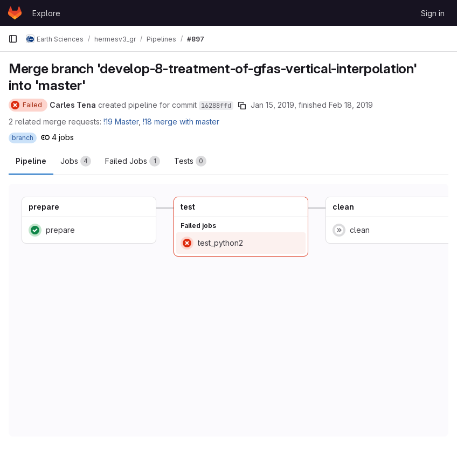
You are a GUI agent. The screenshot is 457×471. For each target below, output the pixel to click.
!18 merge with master (181, 121)
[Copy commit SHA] (242, 105)
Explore (46, 13)
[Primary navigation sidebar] (13, 38)
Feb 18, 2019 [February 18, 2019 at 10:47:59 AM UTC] (351, 104)
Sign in (433, 13)
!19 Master (121, 121)
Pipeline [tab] (31, 160)
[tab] (75, 161)
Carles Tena (73, 104)
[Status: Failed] (28, 105)
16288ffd (216, 105)
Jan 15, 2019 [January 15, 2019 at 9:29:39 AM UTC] (272, 104)
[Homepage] (15, 13)
